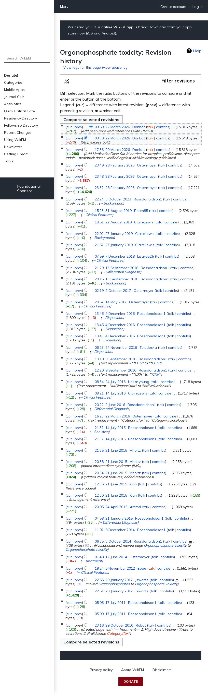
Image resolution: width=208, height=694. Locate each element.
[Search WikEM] (27, 58)
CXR (155, 374)
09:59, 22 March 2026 (112, 127)
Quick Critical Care (19, 111)
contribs (162, 127)
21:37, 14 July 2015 (110, 427)
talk (150, 127)
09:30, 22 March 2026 (112, 138)
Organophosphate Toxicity (165, 545)
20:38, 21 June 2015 (111, 461)
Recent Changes (18, 132)
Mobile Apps (14, 89)
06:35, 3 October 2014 (113, 541)
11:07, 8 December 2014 (115, 530)
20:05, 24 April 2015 (111, 507)
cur (69, 138)
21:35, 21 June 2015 (111, 450)
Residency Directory (20, 118)
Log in (197, 6)
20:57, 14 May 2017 (111, 302)
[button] (130, 81)
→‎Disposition (112, 317)
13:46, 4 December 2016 (115, 313)
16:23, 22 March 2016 (112, 416)
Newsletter (13, 147)
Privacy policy (101, 669)
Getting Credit (15, 154)
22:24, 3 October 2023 (113, 199)
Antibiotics (12, 104)
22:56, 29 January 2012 (114, 580)
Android (108, 33)
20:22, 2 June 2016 (110, 404)
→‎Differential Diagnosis (121, 272)
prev (78, 127)
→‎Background (111, 203)
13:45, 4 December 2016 (115, 324)
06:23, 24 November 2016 (116, 347)
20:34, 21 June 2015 (111, 473)
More (64, 6)
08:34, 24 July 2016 (110, 381)
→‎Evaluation (110, 340)
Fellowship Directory (21, 125)
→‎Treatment (91, 561)
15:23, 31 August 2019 (113, 210)
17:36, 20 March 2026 (112, 149)
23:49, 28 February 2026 (114, 165)
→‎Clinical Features (97, 214)
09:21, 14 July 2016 (110, 393)
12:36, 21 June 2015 (111, 484)
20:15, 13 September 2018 (116, 279)
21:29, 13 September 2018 (116, 268)
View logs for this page (82, 67)
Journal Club (14, 96)
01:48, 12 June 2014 (111, 557)
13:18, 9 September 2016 (115, 359)
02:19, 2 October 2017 (113, 290)
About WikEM (132, 669)
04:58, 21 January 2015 (114, 518)
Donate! (11, 75)
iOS (90, 33)
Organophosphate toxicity (86, 549)
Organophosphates (114, 584)
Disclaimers (162, 669)
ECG (155, 363)
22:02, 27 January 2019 (114, 233)
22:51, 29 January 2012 (114, 591)
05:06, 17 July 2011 (110, 602)
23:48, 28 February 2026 (114, 176)
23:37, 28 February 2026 (114, 187)
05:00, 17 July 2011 (110, 614)
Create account (173, 6)
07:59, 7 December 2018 (115, 256)
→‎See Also (99, 431)
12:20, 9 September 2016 (115, 370)
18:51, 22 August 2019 (113, 222)
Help (197, 50)
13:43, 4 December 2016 (115, 336)
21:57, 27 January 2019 (114, 245)
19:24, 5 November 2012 (115, 568)
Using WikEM (15, 139)
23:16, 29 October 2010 (114, 625)
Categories (13, 82)
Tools (8, 161)
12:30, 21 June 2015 (111, 495)
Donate (130, 681)
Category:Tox (117, 633)
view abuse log (115, 67)
